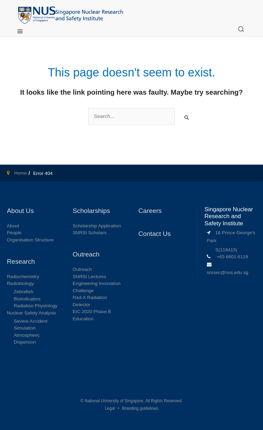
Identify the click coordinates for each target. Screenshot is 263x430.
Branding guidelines (140, 408)
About (13, 225)
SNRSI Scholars (90, 232)
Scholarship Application (97, 225)
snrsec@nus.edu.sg (227, 272)
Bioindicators (27, 298)
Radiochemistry (23, 276)
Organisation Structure (30, 239)
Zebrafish (23, 291)
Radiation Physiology (36, 305)
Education (83, 318)
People (14, 232)
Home (20, 173)
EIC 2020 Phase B (92, 311)
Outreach (82, 269)
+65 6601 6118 (232, 256)
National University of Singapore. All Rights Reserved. (134, 400)
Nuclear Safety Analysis (31, 312)
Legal (110, 408)
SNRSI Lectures (89, 276)
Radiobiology (20, 283)
